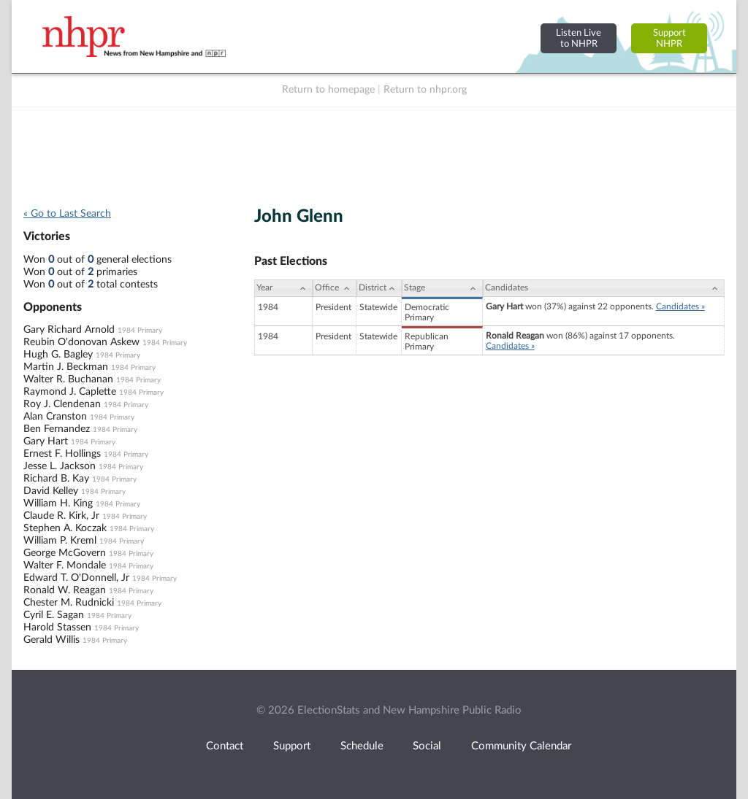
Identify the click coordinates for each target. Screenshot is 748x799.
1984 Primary (140, 330)
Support (291, 746)
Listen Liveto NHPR (578, 38)
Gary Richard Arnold (69, 330)
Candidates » (680, 306)
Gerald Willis (51, 640)
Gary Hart (45, 441)
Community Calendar (521, 746)
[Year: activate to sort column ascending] (283, 288)
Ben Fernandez (56, 429)
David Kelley (50, 491)
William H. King (58, 503)
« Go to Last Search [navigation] (67, 214)
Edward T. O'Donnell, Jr (76, 578)
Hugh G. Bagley (58, 355)
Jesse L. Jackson (59, 466)
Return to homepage (328, 90)
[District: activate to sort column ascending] (379, 288)
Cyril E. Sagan (53, 615)
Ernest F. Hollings (62, 454)
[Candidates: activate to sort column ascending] (604, 288)
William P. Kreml (59, 541)
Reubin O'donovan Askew (81, 342)
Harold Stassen (57, 627)
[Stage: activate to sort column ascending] (442, 288)
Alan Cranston (55, 417)
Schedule (361, 746)
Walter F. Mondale (64, 565)
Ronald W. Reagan (64, 590)
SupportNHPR (669, 38)
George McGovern (64, 553)
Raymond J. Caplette (69, 392)
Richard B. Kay (56, 479)
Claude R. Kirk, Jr (61, 516)
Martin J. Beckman (65, 367)
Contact (224, 746)
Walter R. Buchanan (68, 379)
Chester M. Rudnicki (68, 603)
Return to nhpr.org (425, 90)
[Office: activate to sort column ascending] (334, 288)
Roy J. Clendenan (62, 404)
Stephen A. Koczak (65, 528)
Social (427, 746)
